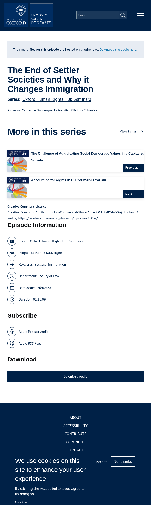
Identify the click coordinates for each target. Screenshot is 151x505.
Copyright (75, 443)
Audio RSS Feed (30, 344)
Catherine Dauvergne (46, 254)
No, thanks (123, 461)
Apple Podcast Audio (34, 333)
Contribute (75, 434)
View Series (128, 133)
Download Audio (75, 377)
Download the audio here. (118, 50)
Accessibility (75, 426)
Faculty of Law (48, 277)
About (75, 418)
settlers (40, 266)
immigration (57, 266)
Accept (101, 461)
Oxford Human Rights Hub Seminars (56, 100)
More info (21, 502)
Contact (75, 451)
